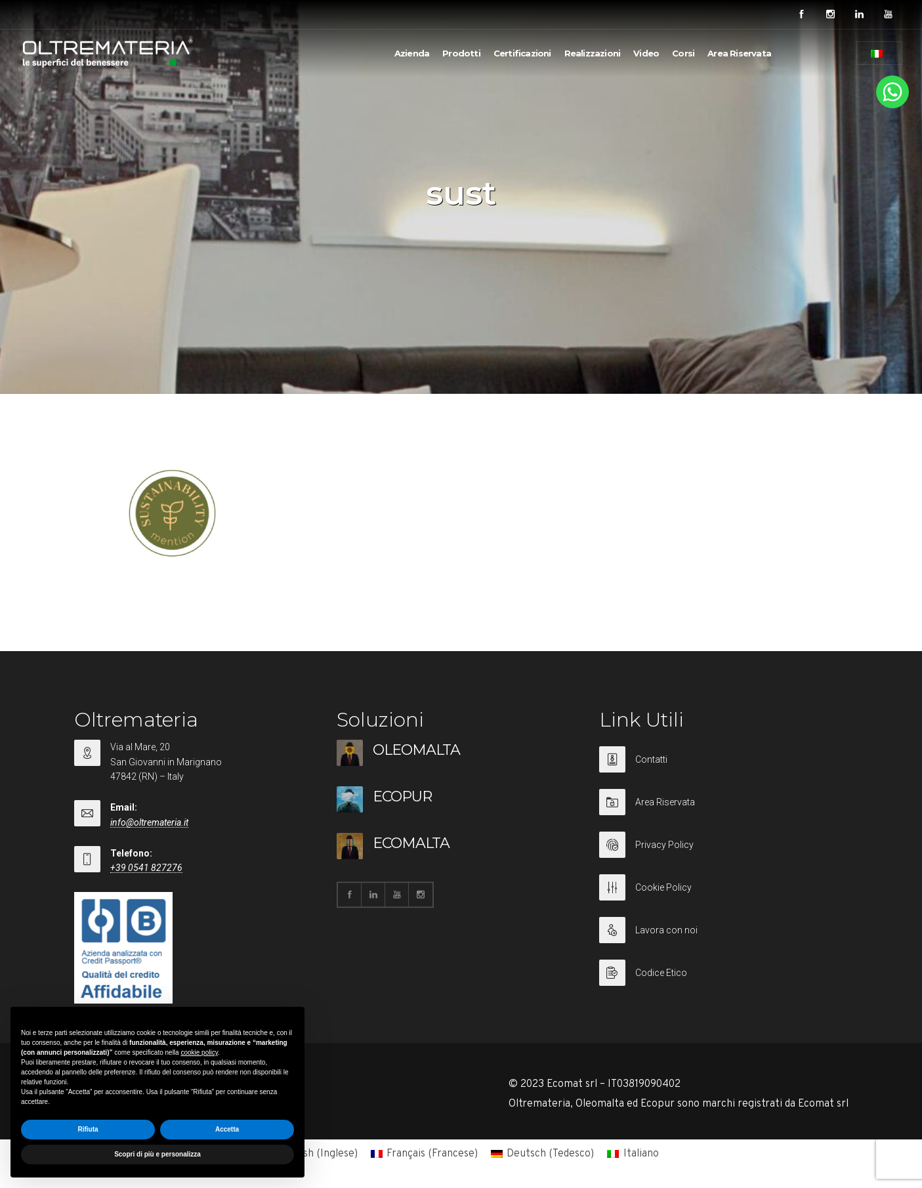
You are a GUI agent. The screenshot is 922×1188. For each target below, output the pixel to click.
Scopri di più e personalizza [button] (157, 1154)
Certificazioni (522, 53)
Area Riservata (739, 53)
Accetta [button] (227, 1129)
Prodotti (461, 53)
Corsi (683, 53)
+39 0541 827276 (146, 867)
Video (646, 53)
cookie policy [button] (199, 1052)
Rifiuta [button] (87, 1129)
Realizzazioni (592, 53)
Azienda (411, 53)
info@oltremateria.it (149, 822)
